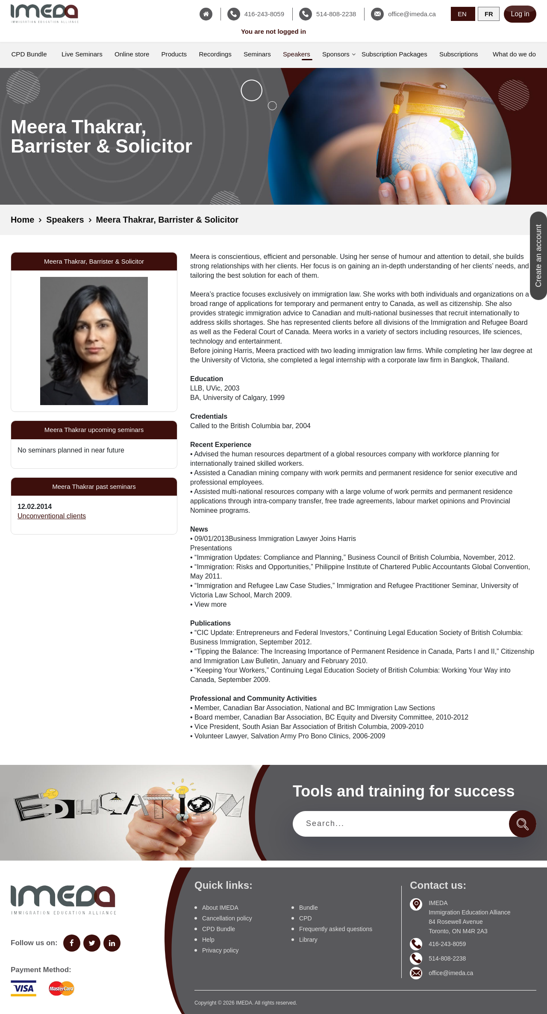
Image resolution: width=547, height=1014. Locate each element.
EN (462, 13)
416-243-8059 (447, 944)
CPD (305, 917)
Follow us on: (34, 943)
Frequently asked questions (335, 928)
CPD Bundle (218, 928)
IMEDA (244, 1002)
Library (308, 939)
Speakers (66, 220)
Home (23, 220)
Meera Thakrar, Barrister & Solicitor (168, 220)
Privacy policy (220, 949)
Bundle (308, 907)
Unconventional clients (52, 516)
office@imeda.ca (451, 973)
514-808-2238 (447, 958)
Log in (520, 14)
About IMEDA (220, 907)
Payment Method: (41, 969)
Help (208, 939)
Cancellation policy (227, 917)
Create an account (538, 255)
